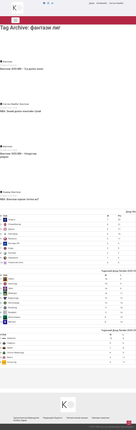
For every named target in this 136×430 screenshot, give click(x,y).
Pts (119, 216)
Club (5, 216)
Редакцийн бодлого (52, 418)
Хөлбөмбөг (101, 3)
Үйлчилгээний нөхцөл (77, 418)
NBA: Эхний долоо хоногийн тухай (20, 111)
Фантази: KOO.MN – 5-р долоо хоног (21, 68)
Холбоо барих (20, 420)
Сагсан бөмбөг (116, 3)
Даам (91, 3)
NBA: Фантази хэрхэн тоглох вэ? (19, 199)
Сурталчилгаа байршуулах (26, 418)
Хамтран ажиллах (100, 418)
